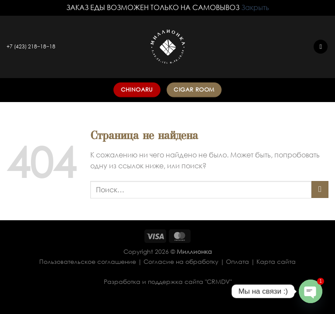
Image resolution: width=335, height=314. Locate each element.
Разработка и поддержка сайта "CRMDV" (168, 281)
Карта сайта (276, 261)
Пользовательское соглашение (87, 261)
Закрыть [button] (255, 7)
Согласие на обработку (181, 261)
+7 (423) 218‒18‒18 (31, 46)
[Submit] (319, 189)
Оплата (237, 261)
